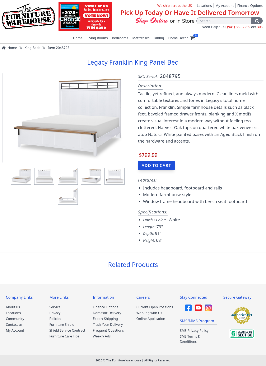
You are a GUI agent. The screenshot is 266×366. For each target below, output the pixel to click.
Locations (204, 5)
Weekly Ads (102, 336)
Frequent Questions (108, 330)
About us (13, 307)
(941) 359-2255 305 (245, 27)
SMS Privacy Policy (194, 330)
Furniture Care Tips (64, 336)
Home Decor (178, 38)
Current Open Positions (154, 307)
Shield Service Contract (67, 330)
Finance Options (250, 5)
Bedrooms (120, 38)
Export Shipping (105, 318)
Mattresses (140, 38)
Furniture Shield (61, 324)
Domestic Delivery (107, 313)
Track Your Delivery (108, 324)
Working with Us (149, 313)
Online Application (150, 318)
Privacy (54, 313)
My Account (224, 5)
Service (54, 307)
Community (15, 318)
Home (78, 38)
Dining (159, 38)
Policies (55, 318)
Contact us (14, 324)
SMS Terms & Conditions (190, 339)
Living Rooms (97, 38)
